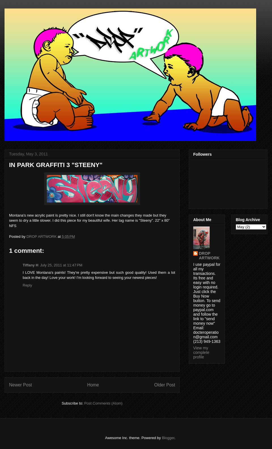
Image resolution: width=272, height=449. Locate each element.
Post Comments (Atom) (103, 403)
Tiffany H (30, 265)
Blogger (168, 438)
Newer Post (20, 384)
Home (93, 384)
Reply (27, 285)
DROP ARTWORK (209, 255)
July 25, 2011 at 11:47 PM (61, 265)
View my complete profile (201, 352)
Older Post (164, 384)
